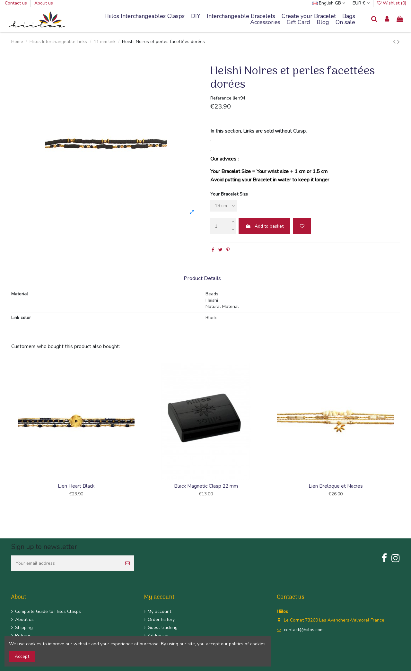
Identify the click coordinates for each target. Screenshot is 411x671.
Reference (221, 98)
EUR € (361, 3)
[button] (241, 16)
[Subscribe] (127, 563)
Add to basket (264, 226)
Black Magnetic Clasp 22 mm (206, 486)
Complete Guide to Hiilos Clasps (48, 611)
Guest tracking (163, 627)
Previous (10, 431)
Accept (22, 656)
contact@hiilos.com (304, 630)
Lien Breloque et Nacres (336, 486)
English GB (328, 3)
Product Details (202, 278)
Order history (161, 619)
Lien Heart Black (76, 486)
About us (43, 3)
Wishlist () (391, 3)
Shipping (24, 627)
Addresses (159, 635)
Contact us (16, 3)
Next (400, 431)
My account (159, 611)
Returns (23, 635)
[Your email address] (66, 563)
